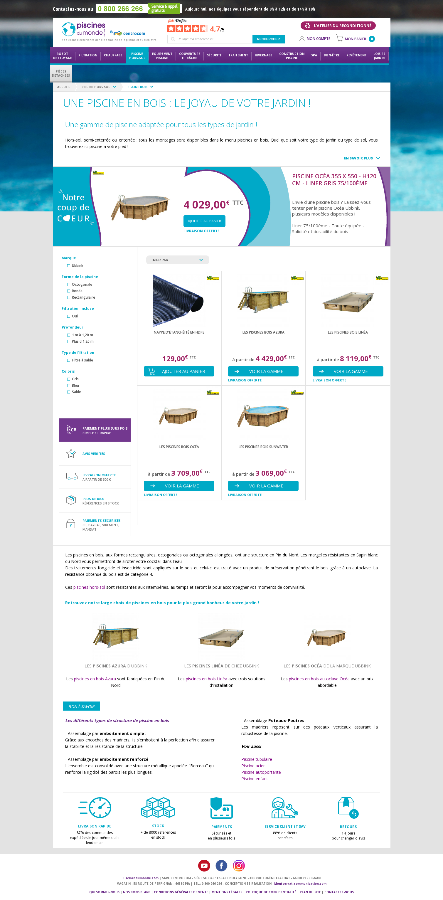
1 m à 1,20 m (82, 334)
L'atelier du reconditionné (342, 25)
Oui (75, 316)
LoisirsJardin (379, 56)
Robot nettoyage (62, 56)
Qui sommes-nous (104, 892)
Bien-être (332, 55)
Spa (314, 55)
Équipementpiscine (162, 56)
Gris (75, 378)
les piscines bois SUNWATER (263, 446)
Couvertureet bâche (189, 56)
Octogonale (82, 284)
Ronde (77, 290)
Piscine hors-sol (137, 56)
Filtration (88, 55)
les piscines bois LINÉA (348, 332)
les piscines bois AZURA (263, 332)
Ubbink (77, 265)
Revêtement (356, 55)
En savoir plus (358, 158)
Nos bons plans (136, 892)
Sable (76, 391)
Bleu (75, 385)
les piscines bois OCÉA (179, 446)
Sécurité (214, 55)
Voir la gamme (266, 371)
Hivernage (263, 55)
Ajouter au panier (204, 220)
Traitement (238, 55)
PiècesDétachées (61, 73)
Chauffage (113, 55)
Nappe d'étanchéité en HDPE (179, 332)
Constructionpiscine (291, 56)
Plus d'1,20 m (83, 341)
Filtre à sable (82, 360)
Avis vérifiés (93, 453)
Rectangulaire (83, 297)
